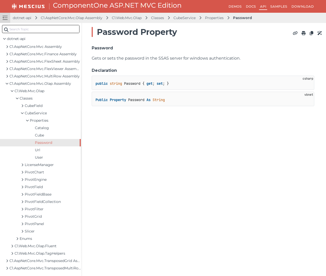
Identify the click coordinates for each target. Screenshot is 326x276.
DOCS (251, 6)
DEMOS (235, 6)
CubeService (184, 18)
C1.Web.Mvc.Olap (127, 18)
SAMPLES (278, 6)
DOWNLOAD (302, 6)
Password (242, 18)
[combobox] (40, 29)
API (263, 6)
